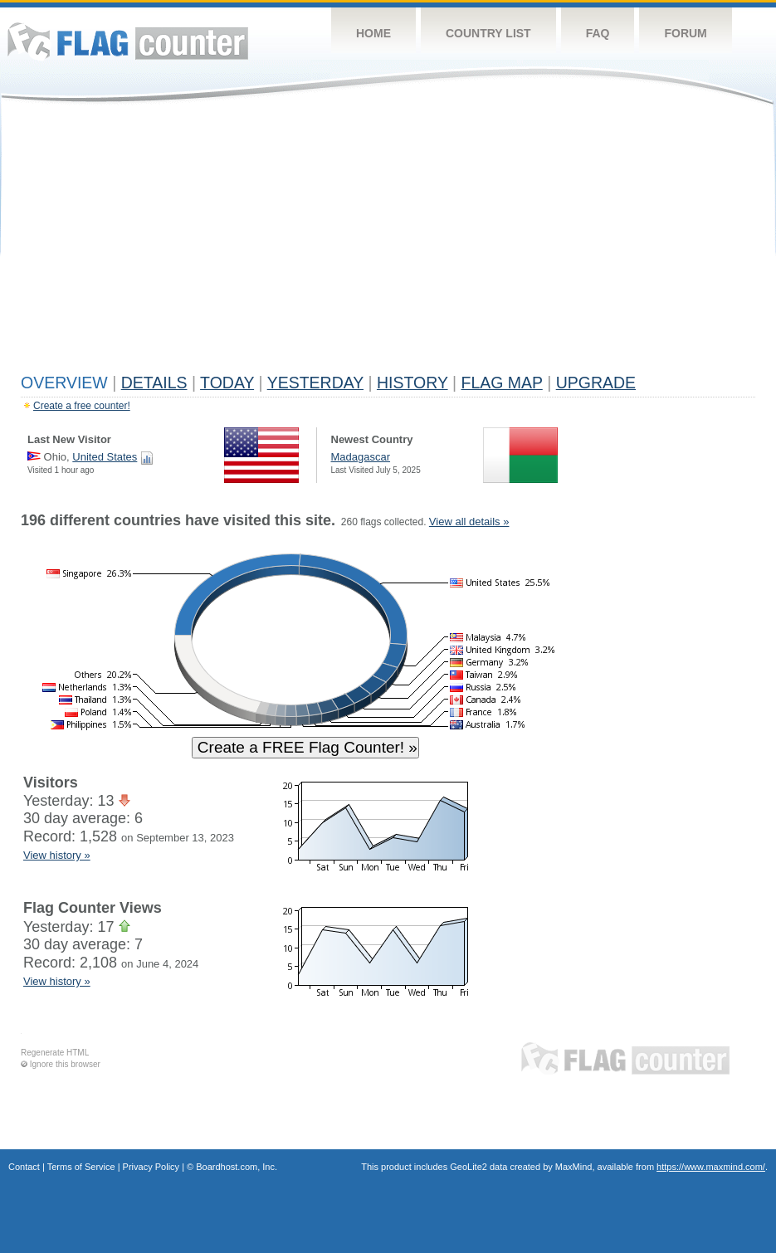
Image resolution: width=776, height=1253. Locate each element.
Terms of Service (81, 1167)
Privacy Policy (151, 1167)
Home (373, 33)
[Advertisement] (388, 242)
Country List (488, 33)
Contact (24, 1167)
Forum (685, 33)
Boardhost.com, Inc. (236, 1167)
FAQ (598, 33)
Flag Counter (127, 41)
